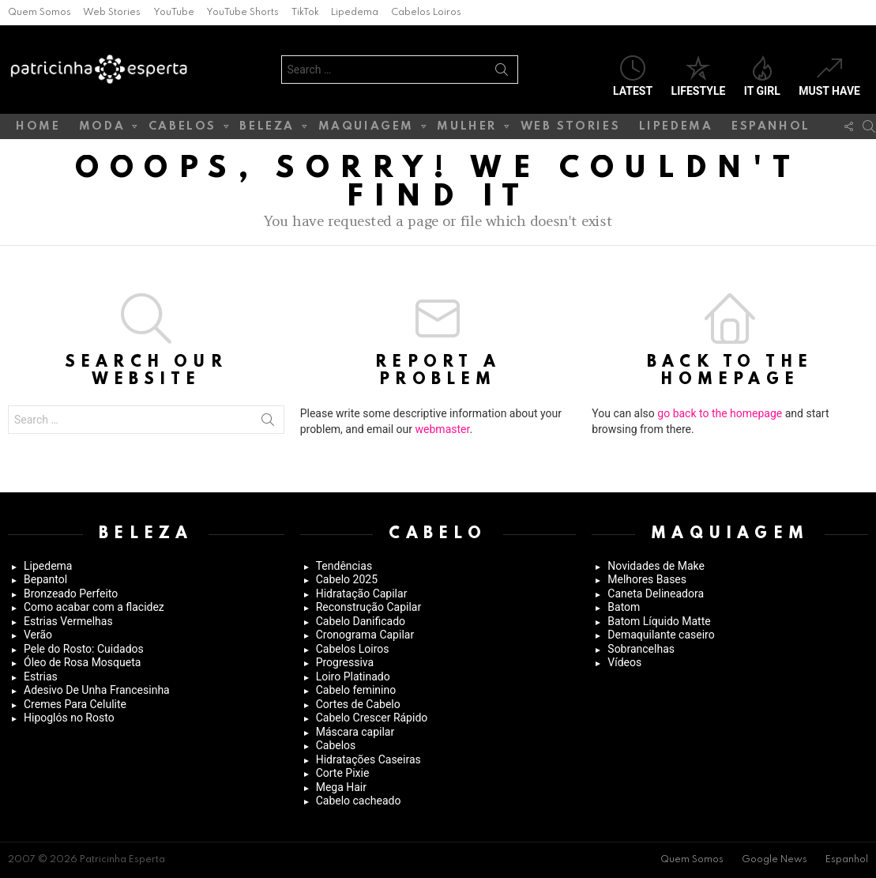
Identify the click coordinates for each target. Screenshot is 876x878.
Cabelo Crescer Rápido (372, 717)
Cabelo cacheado (358, 800)
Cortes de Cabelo (358, 704)
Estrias (41, 676)
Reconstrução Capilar (369, 607)
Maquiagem (366, 129)
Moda (102, 129)
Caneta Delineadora (655, 593)
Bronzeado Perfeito (71, 593)
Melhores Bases (646, 579)
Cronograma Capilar (365, 634)
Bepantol (45, 579)
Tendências (344, 566)
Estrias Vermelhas (68, 621)
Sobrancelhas (641, 648)
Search (501, 72)
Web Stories (112, 12)
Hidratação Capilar (362, 593)
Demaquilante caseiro (660, 634)
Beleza (267, 129)
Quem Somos (39, 12)
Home (38, 126)
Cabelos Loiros (426, 12)
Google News (774, 860)
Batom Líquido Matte (658, 621)
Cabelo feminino (356, 690)
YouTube (173, 12)
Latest (632, 76)
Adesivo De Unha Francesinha (97, 690)
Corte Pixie (343, 773)
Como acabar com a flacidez (94, 607)
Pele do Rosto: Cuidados (84, 648)
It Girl (762, 76)
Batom (623, 607)
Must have (829, 76)
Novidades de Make (656, 566)
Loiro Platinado (353, 676)
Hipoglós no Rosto (69, 717)
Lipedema (354, 12)
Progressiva (345, 662)
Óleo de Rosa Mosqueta (82, 662)
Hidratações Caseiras (368, 759)
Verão (38, 634)
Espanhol (770, 126)
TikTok (305, 12)
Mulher (467, 129)
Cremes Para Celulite (75, 704)
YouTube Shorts (242, 12)
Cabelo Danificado (360, 621)
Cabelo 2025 (347, 579)
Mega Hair (341, 787)
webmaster (442, 429)
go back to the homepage (719, 413)
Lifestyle (698, 76)
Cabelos (182, 129)
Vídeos (624, 662)
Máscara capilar (355, 731)
